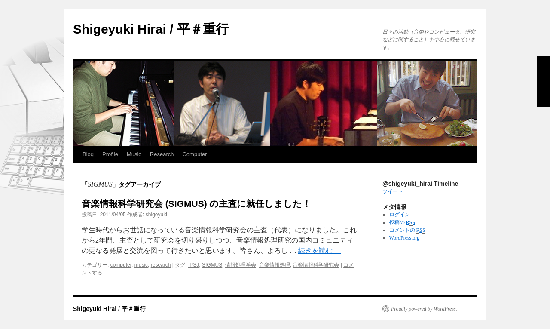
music (141, 265)
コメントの (407, 230)
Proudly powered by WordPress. (424, 309)
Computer (194, 154)
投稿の (402, 222)
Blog (88, 154)
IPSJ (193, 265)
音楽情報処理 (274, 265)
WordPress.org (404, 238)
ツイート (392, 191)
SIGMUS (212, 265)
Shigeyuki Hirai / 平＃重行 (151, 29)
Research (162, 154)
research (161, 265)
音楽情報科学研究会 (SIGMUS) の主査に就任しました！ (197, 204)
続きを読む (319, 250)
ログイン (399, 215)
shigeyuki (156, 215)
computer (120, 265)
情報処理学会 (240, 265)
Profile (110, 154)
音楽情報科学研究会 (316, 265)
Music (134, 154)
